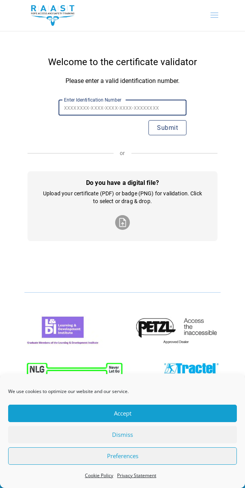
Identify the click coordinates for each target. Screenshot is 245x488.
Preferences (122, 456)
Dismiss (122, 434)
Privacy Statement (136, 475)
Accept (122, 413)
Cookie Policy (99, 475)
